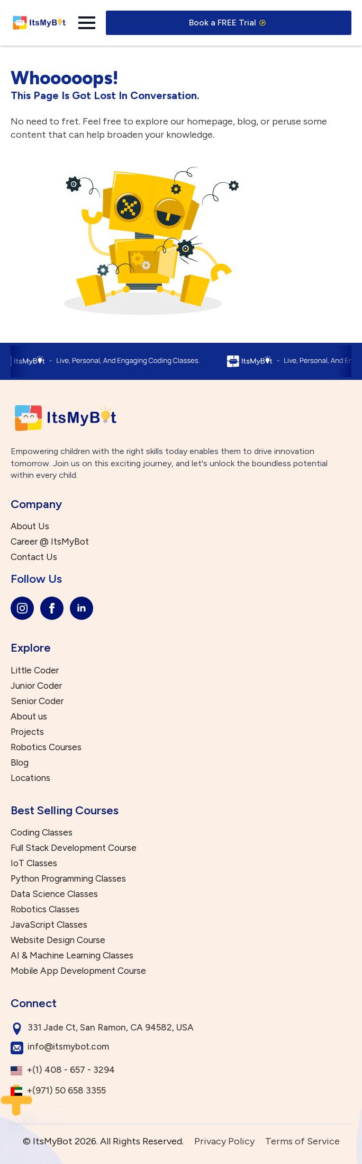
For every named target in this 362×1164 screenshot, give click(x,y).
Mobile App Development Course (78, 970)
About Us (30, 526)
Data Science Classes (54, 894)
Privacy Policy (224, 1141)
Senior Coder (37, 701)
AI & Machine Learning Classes (72, 955)
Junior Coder (36, 685)
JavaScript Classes (49, 924)
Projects (27, 731)
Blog (20, 762)
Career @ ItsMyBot (50, 541)
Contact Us (34, 557)
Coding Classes (42, 832)
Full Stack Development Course (74, 847)
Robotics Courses (46, 747)
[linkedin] (81, 608)
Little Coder (35, 670)
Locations (30, 778)
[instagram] (22, 608)
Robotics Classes (45, 909)
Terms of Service (302, 1141)
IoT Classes (34, 863)
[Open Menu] (86, 22)
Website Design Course (58, 940)
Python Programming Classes (68, 878)
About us (29, 716)
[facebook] (52, 608)
